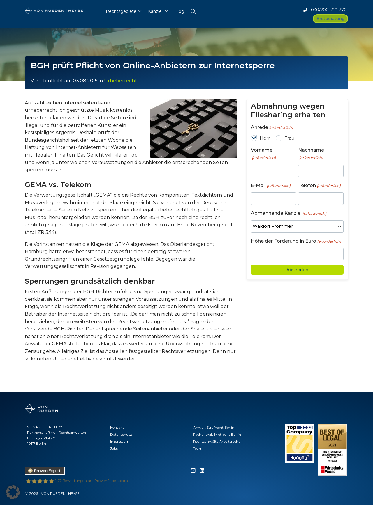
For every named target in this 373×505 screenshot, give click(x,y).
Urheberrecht (120, 80)
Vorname (263, 154)
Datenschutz (121, 434)
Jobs (114, 448)
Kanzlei (155, 11)
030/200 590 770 (325, 10)
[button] (193, 10)
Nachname (311, 154)
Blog (179, 11)
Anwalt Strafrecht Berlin (213, 427)
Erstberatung (330, 18)
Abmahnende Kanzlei (288, 213)
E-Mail (271, 186)
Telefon (319, 186)
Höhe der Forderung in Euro (296, 241)
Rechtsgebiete (121, 11)
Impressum (119, 441)
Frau (289, 138)
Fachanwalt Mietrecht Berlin (217, 434)
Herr (265, 138)
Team (198, 448)
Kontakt (117, 427)
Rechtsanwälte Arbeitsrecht (216, 441)
